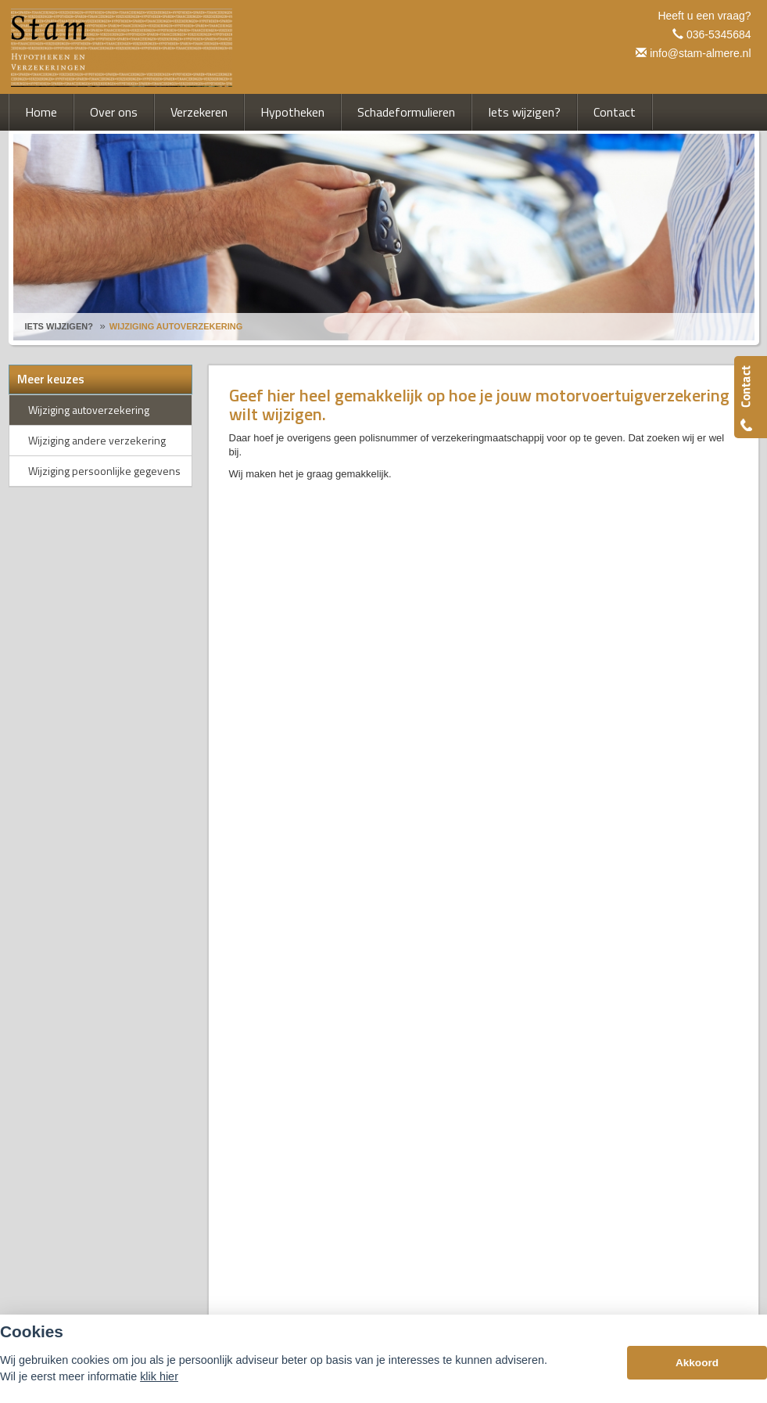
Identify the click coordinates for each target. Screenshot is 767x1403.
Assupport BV (119, 976)
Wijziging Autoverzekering (176, 326)
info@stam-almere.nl (700, 53)
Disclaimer (253, 976)
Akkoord (697, 1363)
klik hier (159, 1376)
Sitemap (202, 976)
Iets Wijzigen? (59, 326)
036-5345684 (718, 34)
